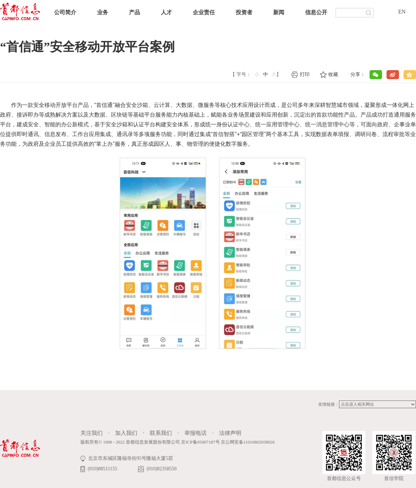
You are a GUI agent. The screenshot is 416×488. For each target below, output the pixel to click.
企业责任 (204, 12)
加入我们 (126, 433)
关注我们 (91, 433)
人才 (166, 12)
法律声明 (230, 433)
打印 (305, 74)
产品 (134, 12)
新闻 (278, 12)
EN (402, 12)
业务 (102, 12)
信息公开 (316, 12)
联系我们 (161, 433)
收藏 (333, 74)
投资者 (244, 12)
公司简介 (65, 12)
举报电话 (195, 433)
